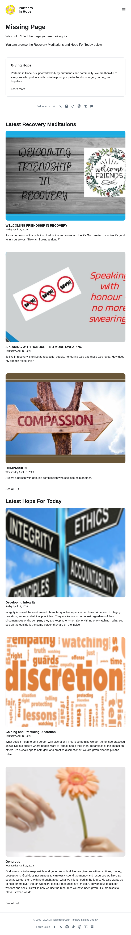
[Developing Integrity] (65, 569)
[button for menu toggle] (123, 10)
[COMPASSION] (65, 428)
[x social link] (60, 106)
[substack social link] (91, 106)
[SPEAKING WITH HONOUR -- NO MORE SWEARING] (65, 309)
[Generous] (65, 832)
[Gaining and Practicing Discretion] (65, 698)
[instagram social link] (66, 106)
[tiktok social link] (72, 106)
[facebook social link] (54, 106)
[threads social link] (79, 106)
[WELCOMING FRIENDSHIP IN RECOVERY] (65, 188)
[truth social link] (85, 106)
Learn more (18, 89)
